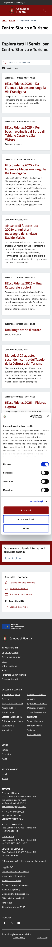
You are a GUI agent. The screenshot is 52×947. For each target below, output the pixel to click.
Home (4, 20)
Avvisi (4, 758)
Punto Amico (8, 836)
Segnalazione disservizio (13, 876)
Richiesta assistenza (11, 880)
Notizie (5, 749)
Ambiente (6, 699)
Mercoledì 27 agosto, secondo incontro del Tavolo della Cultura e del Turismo (25, 359)
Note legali (7, 902)
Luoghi (5, 774)
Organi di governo (10, 652)
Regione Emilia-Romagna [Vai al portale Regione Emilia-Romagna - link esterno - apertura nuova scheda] (14, 2)
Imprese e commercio (37, 703)
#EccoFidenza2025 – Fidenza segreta (25, 405)
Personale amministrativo (14, 674)
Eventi (5, 778)
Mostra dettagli (37, 501)
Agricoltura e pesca (11, 694)
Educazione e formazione (8, 728)
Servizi (12, 20)
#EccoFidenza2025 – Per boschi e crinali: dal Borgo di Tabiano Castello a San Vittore (25, 133)
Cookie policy (19, 937)
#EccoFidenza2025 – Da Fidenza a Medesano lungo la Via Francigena (25, 88)
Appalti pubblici (9, 707)
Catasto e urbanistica (12, 716)
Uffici (4, 661)
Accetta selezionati (26, 519)
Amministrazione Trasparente (16, 885)
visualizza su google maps (14, 799)
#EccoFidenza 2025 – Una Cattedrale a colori (23, 285)
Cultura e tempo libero (12, 721)
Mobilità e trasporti (36, 707)
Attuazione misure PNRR (13, 907)
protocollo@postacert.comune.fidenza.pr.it (26, 861)
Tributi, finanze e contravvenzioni (35, 723)
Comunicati (7, 754)
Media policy (42, 937)
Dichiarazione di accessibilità (15, 893)
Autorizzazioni (8, 712)
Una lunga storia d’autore (23, 330)
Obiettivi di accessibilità (13, 898)
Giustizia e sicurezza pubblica (36, 697)
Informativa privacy (11, 889)
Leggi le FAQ (7, 867)
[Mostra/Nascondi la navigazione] (3, 10)
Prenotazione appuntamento (15, 871)
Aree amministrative (11, 657)
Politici (5, 670)
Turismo (31, 730)
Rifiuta (26, 528)
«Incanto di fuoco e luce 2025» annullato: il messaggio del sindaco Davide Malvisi (22, 232)
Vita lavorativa (34, 734)
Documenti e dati (10, 679)
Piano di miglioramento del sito (16, 934)
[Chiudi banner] (48, 416)
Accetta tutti (26, 510)
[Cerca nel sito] (44, 10)
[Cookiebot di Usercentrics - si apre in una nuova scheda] (31, 416)
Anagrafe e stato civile (12, 703)
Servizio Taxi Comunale (12, 848)
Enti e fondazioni (9, 666)
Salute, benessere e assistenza (36, 714)
